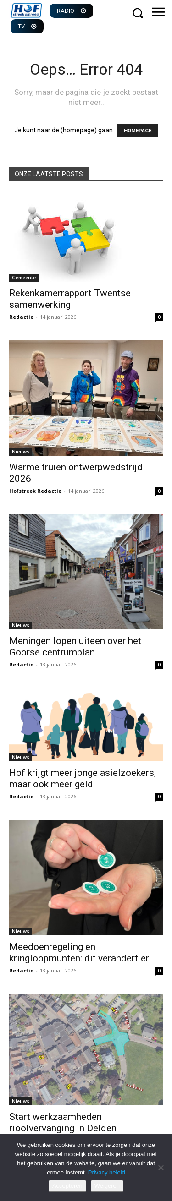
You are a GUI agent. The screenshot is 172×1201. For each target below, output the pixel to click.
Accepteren (67, 1185)
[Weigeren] (160, 1167)
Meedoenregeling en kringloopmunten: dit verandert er (79, 952)
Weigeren (107, 1185)
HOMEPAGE (137, 131)
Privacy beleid (106, 1172)
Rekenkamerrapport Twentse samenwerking (70, 299)
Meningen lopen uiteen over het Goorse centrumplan (75, 646)
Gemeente (24, 277)
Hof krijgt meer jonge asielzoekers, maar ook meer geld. (82, 778)
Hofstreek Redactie (35, 490)
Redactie (21, 316)
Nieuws (20, 451)
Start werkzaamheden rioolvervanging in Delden (63, 1122)
